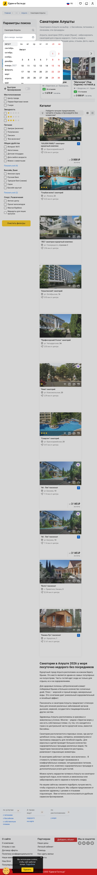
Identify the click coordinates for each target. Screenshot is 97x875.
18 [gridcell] (28, 72)
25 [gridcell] (28, 78)
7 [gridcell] (46, 60)
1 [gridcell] (52, 54)
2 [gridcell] (58, 54)
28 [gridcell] (46, 78)
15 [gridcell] (53, 66)
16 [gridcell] (59, 66)
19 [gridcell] (34, 72)
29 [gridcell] (53, 78)
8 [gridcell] (52, 60)
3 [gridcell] (22, 60)
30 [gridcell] (59, 78)
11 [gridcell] (28, 66)
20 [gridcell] (40, 72)
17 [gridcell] (22, 72)
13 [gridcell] (40, 66)
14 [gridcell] (46, 66)
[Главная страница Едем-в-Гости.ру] (14, 3)
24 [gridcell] (22, 78)
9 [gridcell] (58, 60)
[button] (80, 3)
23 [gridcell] (59, 72)
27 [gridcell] (40, 78)
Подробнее (30, 864)
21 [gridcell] (46, 72)
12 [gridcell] (34, 66)
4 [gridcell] (28, 60)
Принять (27, 869)
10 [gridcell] (22, 66)
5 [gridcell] (34, 60)
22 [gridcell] (53, 72)
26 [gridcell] (34, 78)
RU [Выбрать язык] (70, 3)
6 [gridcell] (40, 60)
